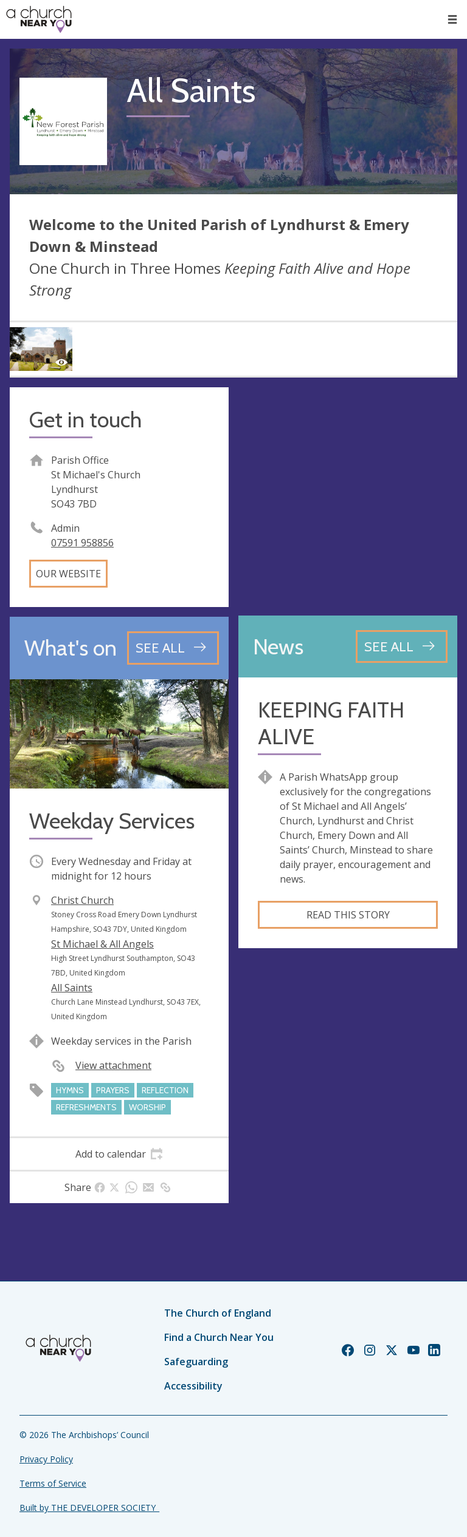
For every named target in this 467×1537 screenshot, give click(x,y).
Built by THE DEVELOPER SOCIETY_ (89, 1507)
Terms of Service (52, 1483)
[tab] (119, 1154)
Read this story (348, 914)
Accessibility (193, 1386)
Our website (68, 573)
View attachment (113, 1065)
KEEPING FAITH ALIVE (331, 723)
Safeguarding (196, 1361)
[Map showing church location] (347, 496)
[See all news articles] (402, 646)
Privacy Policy (46, 1459)
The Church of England (217, 1313)
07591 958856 (82, 542)
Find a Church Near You (219, 1337)
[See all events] (173, 647)
